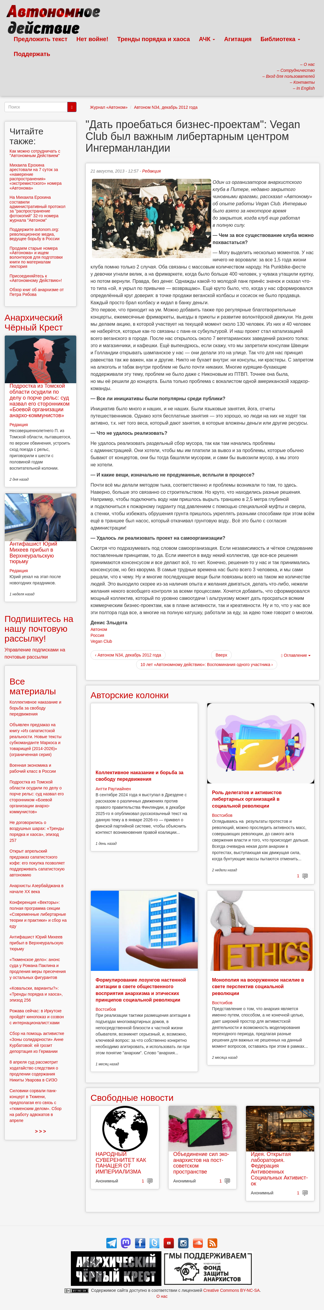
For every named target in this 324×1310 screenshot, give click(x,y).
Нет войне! (92, 39)
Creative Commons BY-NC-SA (231, 1290)
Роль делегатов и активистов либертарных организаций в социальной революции (247, 799)
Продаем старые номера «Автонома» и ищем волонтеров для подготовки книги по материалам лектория (36, 257)
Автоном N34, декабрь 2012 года (165, 107)
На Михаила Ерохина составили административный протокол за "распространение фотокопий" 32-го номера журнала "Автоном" (38, 209)
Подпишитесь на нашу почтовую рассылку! (38, 628)
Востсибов (222, 815)
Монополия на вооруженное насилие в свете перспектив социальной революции (258, 986)
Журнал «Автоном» (108, 107)
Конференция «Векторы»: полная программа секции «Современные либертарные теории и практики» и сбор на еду (38, 914)
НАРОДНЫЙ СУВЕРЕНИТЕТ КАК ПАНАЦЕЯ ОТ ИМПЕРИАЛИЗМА (121, 1163)
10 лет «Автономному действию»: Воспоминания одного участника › (207, 664)
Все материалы (33, 686)
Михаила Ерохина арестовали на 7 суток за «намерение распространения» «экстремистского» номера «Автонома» (36, 176)
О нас (161, 1296)
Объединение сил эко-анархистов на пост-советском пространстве (201, 1163)
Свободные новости (132, 1098)
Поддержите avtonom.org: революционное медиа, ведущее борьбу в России (35, 234)
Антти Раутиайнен (113, 788)
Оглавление (296, 655)
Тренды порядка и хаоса (153, 39)
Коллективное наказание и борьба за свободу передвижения (35, 708)
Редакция (151, 171)
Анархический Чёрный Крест (33, 322)
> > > (40, 1131)
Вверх (221, 655)
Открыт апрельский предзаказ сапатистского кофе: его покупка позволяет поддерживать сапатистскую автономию (37, 863)
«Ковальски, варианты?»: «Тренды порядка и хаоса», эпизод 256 (36, 994)
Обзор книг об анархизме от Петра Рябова (37, 292)
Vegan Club (101, 641)
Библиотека (280, 39)
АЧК (207, 39)
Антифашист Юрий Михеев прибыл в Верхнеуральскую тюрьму (33, 552)
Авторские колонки (130, 695)
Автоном (99, 629)
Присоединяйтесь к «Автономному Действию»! (36, 278)
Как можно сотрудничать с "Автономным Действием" (35, 153)
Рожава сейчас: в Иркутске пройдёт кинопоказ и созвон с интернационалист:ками (37, 1016)
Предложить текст (41, 39)
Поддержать (32, 54)
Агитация (237, 39)
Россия (97, 635)
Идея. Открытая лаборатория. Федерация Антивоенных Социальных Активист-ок (279, 1169)
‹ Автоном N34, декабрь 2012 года (128, 655)
